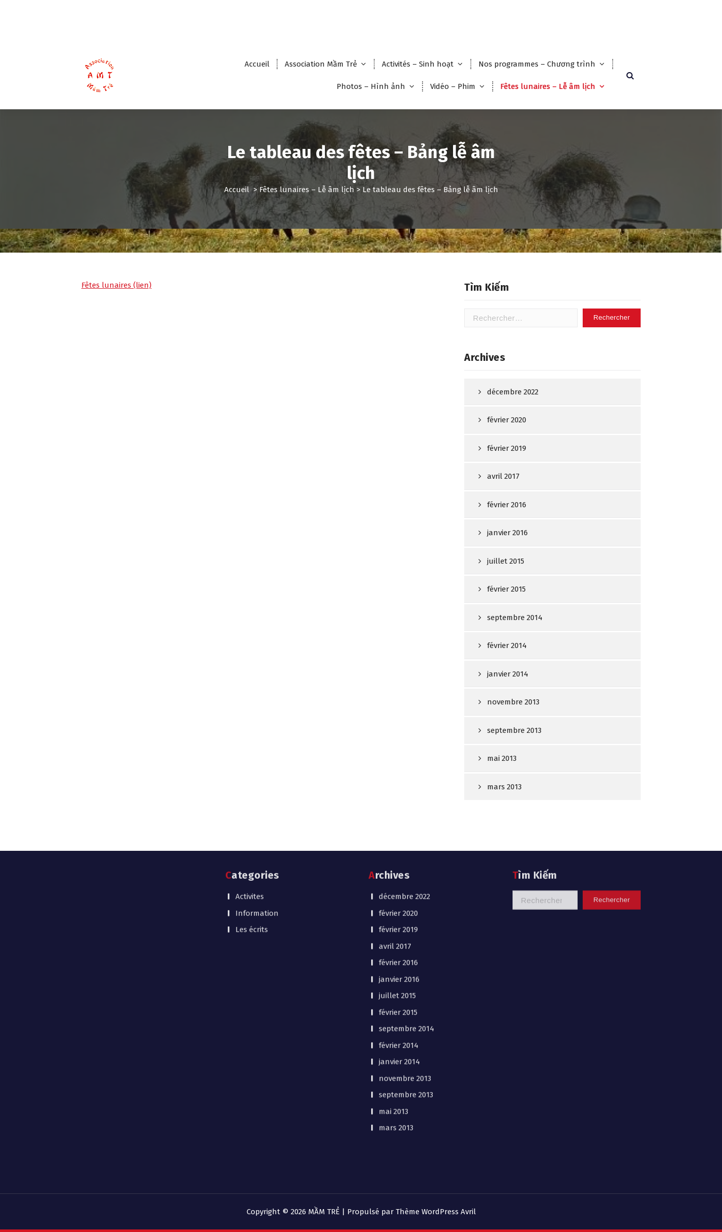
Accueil (257, 64)
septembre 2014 (515, 658)
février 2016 (506, 545)
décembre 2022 (512, 433)
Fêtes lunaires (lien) (116, 306)
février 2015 (506, 630)
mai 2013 (393, 1009)
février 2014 (507, 686)
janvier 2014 (507, 715)
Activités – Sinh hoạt (418, 64)
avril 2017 (503, 517)
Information (257, 811)
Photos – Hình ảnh (371, 86)
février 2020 (506, 461)
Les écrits (251, 828)
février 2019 (506, 489)
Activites (249, 794)
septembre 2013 (406, 993)
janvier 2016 (507, 573)
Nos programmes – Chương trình (536, 64)
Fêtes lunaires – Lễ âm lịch (547, 86)
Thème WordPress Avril (436, 1211)
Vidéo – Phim (452, 86)
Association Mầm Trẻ (321, 64)
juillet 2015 (505, 602)
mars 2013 (396, 1026)
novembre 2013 (513, 743)
